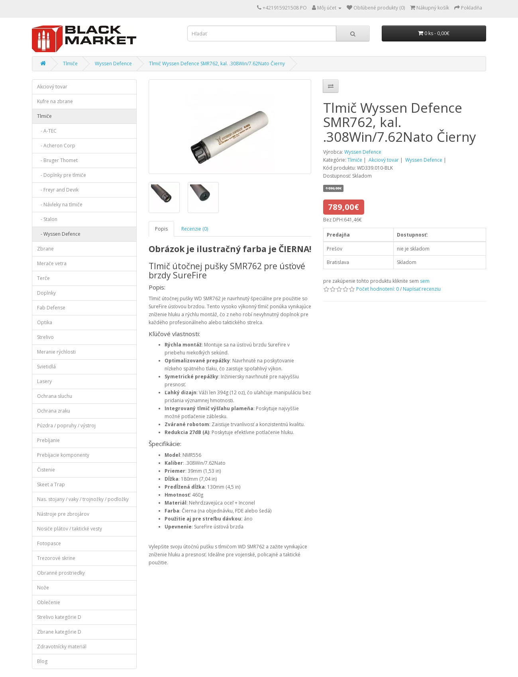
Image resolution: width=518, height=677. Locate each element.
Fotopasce (49, 543)
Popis (161, 228)
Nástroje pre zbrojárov (63, 514)
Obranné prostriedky (61, 572)
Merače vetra (52, 263)
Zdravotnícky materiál (61, 646)
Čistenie (46, 469)
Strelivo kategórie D (59, 617)
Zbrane (45, 248)
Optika (44, 322)
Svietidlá (46, 366)
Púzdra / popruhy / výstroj (66, 425)
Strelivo (45, 337)
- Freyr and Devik (57, 189)
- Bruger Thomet (57, 160)
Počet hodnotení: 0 (377, 289)
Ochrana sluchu (54, 396)
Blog (42, 661)
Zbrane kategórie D (59, 631)
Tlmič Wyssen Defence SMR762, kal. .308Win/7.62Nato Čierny (217, 63)
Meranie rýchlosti (56, 351)
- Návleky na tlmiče (59, 204)
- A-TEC (47, 130)
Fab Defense (51, 307)
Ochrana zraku (53, 410)
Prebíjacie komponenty (63, 455)
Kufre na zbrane (55, 101)
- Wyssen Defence (58, 234)
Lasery (44, 381)
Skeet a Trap (51, 484)
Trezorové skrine (56, 558)
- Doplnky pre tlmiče (61, 175)
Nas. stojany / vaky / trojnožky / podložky (83, 499)
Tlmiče (70, 63)
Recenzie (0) (194, 228)
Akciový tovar (52, 86)
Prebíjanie (48, 440)
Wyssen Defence (113, 63)
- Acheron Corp (56, 145)
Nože (43, 587)
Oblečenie (48, 602)
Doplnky (46, 293)
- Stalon (47, 219)
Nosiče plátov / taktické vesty (69, 528)
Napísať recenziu (422, 289)
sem (425, 281)
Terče (43, 278)
